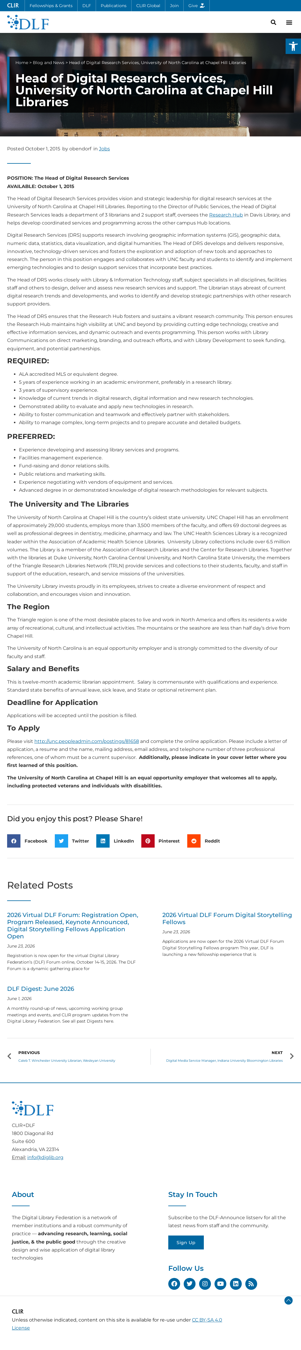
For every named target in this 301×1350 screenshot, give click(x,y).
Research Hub (226, 215)
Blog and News (48, 62)
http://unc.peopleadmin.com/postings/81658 (86, 741)
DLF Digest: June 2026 (40, 988)
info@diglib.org (45, 1157)
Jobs (104, 149)
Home (21, 62)
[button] (293, 46)
